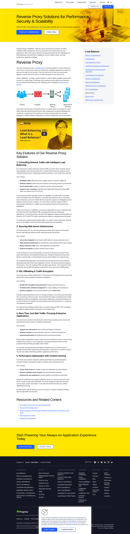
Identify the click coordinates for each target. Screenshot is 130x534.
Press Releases (36, 519)
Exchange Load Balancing (28, 418)
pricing (102, 2)
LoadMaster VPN (84, 493)
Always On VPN (44, 486)
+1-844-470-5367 (45, 462)
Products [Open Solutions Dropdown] (58, 2)
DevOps (41, 497)
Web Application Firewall (27, 415)
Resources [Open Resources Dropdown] (81, 2)
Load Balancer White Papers (66, 496)
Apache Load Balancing (92, 79)
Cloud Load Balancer (23, 484)
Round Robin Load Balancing (25, 493)
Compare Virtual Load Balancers (64, 478)
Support (27, 462)
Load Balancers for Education (94, 75)
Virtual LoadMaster (82, 478)
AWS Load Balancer (63, 487)
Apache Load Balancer (64, 482)
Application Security (45, 489)
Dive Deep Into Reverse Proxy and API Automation (35, 405)
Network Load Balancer (92, 82)
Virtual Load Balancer (23, 482)
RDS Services (89, 96)
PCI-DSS (41, 494)
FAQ (94, 494)
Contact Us (95, 6)
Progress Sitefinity (109, 528)
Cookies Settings (67, 529)
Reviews (107, 490)
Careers (106, 487)
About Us (19, 519)
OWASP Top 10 (43, 483)
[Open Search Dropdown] (111, 2)
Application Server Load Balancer (95, 86)
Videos (95, 484)
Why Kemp (107, 480)
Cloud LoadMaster (84, 482)
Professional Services (82, 501)
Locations (107, 496)
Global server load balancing (94, 100)
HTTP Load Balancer (91, 89)
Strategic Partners (107, 483)
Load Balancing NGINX (64, 484)
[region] (65, 520)
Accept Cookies (49, 529)
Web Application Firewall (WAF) (46, 476)
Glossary (95, 476)
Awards (106, 493)
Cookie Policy (71, 523)
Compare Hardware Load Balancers (65, 473)
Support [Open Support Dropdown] (93, 2)
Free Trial (107, 6)
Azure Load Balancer (64, 490)
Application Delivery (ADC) (24, 490)
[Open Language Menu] (108, 2)
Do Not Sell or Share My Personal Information (102, 526)
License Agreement (109, 524)
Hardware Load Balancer (24, 479)
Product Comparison (29, 32)
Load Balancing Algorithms (24, 487)
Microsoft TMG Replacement (29, 408)
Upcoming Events (96, 490)
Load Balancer (39, 68)
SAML (40, 491)
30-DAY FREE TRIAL (25, 447)
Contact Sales (45, 447)
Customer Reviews (82, 496)
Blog (94, 479)
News (94, 482)
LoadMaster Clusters (82, 489)
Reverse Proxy (43, 480)
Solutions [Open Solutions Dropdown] (70, 2)
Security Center (99, 524)
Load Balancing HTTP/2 (92, 62)
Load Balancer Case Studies (66, 493)
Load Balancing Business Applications (97, 66)
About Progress (107, 473)
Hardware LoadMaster (82, 473)
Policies (95, 473)
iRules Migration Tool (84, 485)
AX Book (95, 487)
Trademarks (38, 526)
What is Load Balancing (23, 476)
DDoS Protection (44, 473)
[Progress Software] (22, 511)
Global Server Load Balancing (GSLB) (25, 496)
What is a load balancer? (93, 55)
